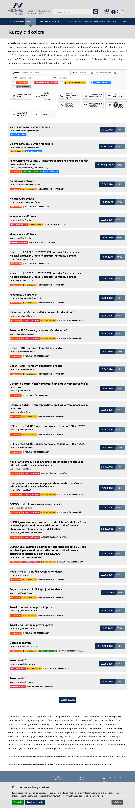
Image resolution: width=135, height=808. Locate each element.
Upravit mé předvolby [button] (35, 802)
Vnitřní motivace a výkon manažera (31, 127)
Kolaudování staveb (22, 180)
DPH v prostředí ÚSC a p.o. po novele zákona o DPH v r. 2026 (47, 426)
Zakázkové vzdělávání (72, 22)
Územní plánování (20, 642)
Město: (14, 78)
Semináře (30, 22)
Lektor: (53, 78)
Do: (96, 73)
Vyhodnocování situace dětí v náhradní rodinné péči (42, 312)
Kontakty (117, 22)
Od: (73, 73)
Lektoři (40, 22)
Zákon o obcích (19, 660)
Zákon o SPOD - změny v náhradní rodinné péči (39, 330)
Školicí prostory (52, 22)
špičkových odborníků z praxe (102, 51)
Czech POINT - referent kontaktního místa (36, 348)
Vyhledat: (16, 73)
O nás (125, 22)
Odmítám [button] (117, 802)
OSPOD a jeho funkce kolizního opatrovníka (37, 504)
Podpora (88, 22)
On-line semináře (16, 22)
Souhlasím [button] (18, 802)
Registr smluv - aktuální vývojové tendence (36, 571)
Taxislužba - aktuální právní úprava (31, 607)
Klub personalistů (102, 22)
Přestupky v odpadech (23, 294)
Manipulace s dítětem (23, 216)
